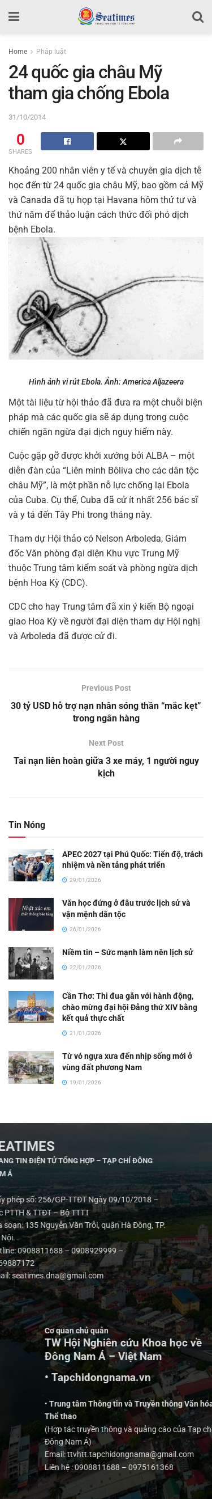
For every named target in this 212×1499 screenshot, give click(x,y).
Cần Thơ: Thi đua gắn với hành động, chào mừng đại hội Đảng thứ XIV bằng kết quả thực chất (129, 1007)
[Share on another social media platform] (178, 141)
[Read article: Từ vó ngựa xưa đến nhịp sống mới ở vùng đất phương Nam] (31, 1067)
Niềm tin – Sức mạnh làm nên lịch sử (127, 952)
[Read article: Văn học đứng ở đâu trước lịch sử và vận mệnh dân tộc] (31, 914)
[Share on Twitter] (123, 141)
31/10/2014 (27, 117)
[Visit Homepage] (106, 17)
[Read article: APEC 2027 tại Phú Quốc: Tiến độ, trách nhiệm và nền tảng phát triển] (31, 865)
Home (17, 52)
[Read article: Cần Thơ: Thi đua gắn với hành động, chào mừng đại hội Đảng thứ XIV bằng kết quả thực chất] (31, 1007)
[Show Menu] (13, 17)
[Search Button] (198, 17)
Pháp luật (51, 52)
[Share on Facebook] (67, 141)
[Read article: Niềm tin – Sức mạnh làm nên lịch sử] (31, 963)
